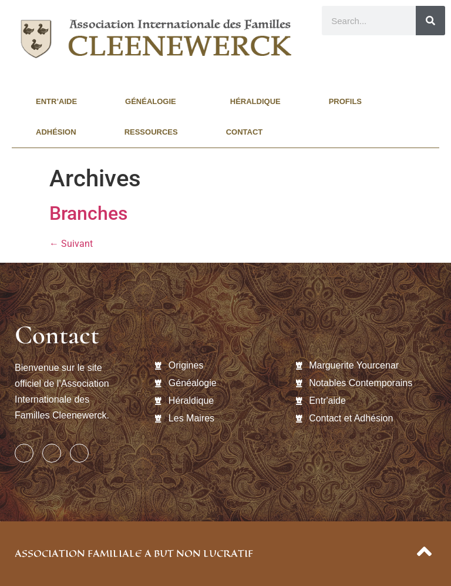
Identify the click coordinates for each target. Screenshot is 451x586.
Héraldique (255, 101)
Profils (348, 102)
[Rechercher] (430, 20)
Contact (244, 132)
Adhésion (56, 132)
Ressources (151, 132)
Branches (88, 213)
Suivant (71, 243)
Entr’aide (56, 101)
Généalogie (153, 102)
